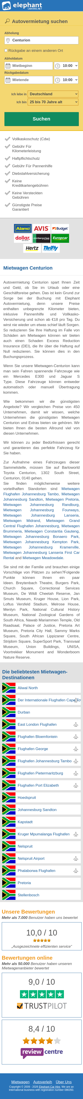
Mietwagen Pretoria (62, 499)
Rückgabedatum (16, 72)
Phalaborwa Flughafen (36, 871)
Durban (24, 712)
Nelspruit (25, 846)
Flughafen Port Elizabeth (38, 785)
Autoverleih (42, 1082)
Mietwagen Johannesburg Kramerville (41, 547)
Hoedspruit (27, 798)
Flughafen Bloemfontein (38, 737)
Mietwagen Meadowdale (43, 558)
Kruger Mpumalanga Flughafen (43, 834)
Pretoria (24, 883)
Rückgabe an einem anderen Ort (35, 51)
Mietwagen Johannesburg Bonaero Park (41, 537)
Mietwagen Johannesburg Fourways (41, 510)
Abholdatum (13, 58)
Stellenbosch (28, 895)
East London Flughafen (37, 724)
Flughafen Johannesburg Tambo (45, 761)
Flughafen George (33, 749)
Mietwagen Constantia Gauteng (52, 531)
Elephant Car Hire (49, 1086)
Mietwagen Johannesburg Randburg (41, 505)
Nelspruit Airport (31, 858)
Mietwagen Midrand (21, 521)
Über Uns (64, 1082)
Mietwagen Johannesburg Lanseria (41, 515)
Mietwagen (20, 1082)
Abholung (11, 33)
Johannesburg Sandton (37, 810)
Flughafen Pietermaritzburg (40, 773)
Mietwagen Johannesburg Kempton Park (41, 542)
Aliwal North (28, 688)
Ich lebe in (19, 94)
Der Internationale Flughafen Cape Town (49, 700)
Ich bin (22, 102)
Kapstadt (25, 822)
